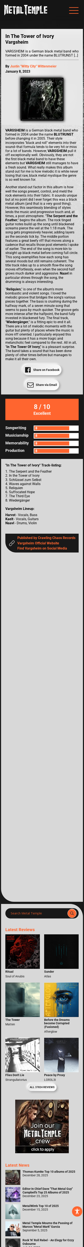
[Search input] (38, 913)
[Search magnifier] (72, 913)
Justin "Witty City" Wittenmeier (33, 66)
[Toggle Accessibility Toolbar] (77, 1211)
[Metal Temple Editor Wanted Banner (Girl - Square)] (42, 1152)
